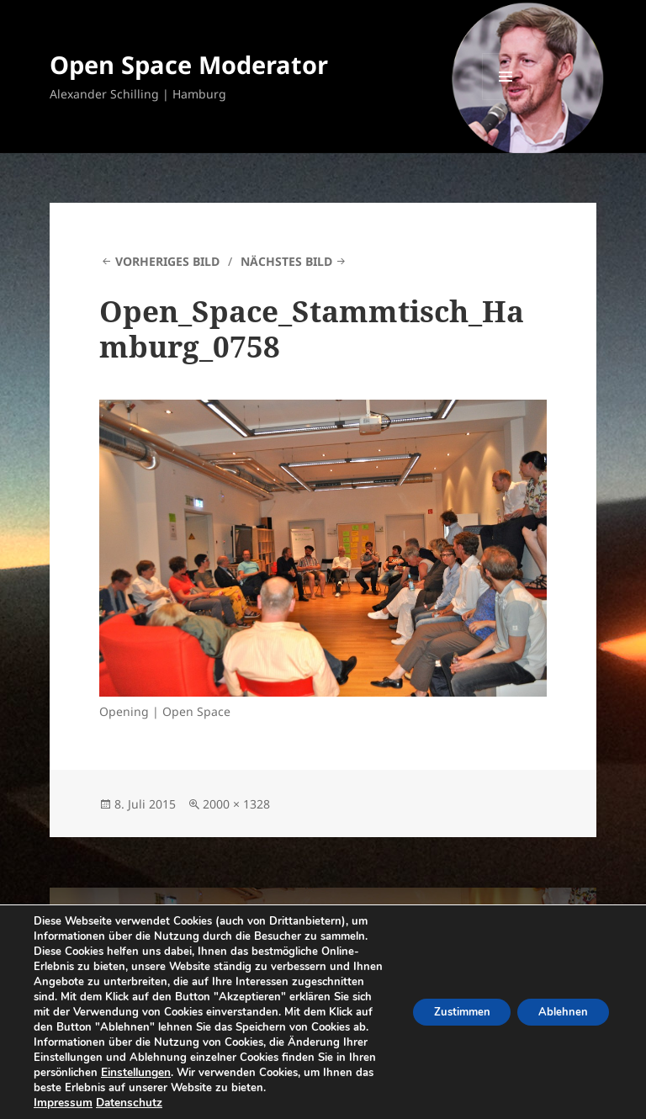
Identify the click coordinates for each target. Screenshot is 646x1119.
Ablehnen (558, 1004)
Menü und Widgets (506, 99)
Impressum (61, 1103)
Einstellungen (324, 1057)
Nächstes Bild (286, 261)
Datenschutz (125, 1103)
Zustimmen (446, 1004)
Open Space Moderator (189, 64)
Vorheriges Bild (167, 261)
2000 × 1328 (236, 804)
